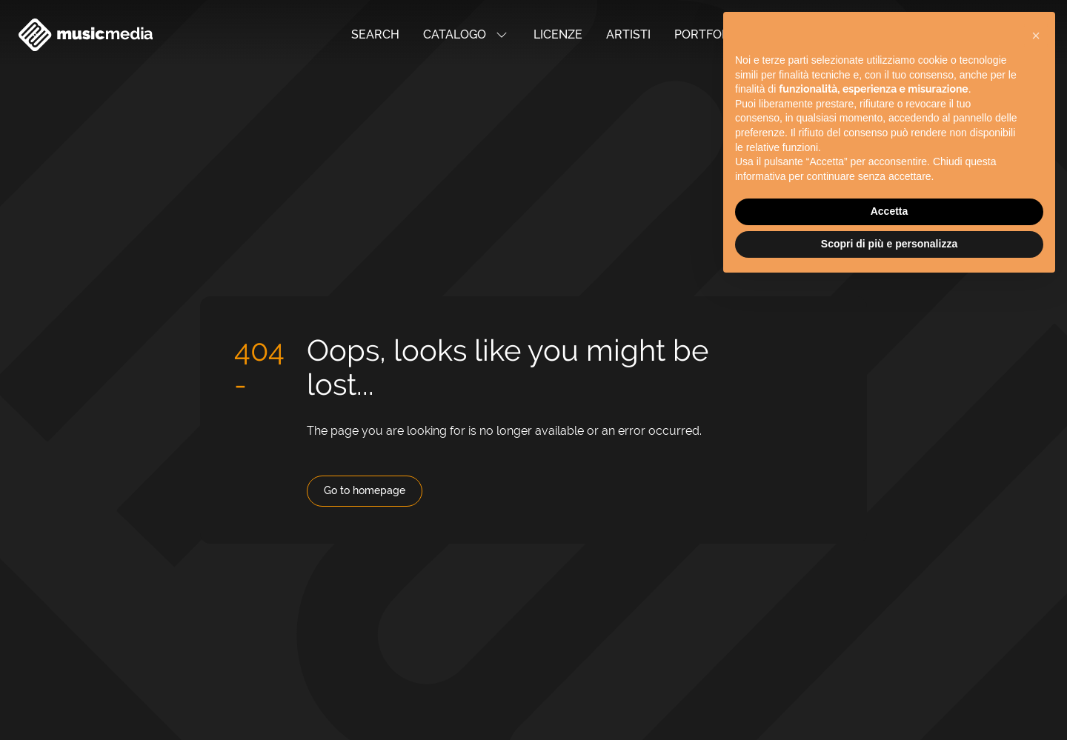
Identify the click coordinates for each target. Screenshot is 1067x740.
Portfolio (707, 34)
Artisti (628, 34)
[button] (1036, 23)
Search (375, 34)
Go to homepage (364, 490)
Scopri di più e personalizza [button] (889, 231)
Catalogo (466, 35)
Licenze (558, 34)
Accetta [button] (889, 198)
